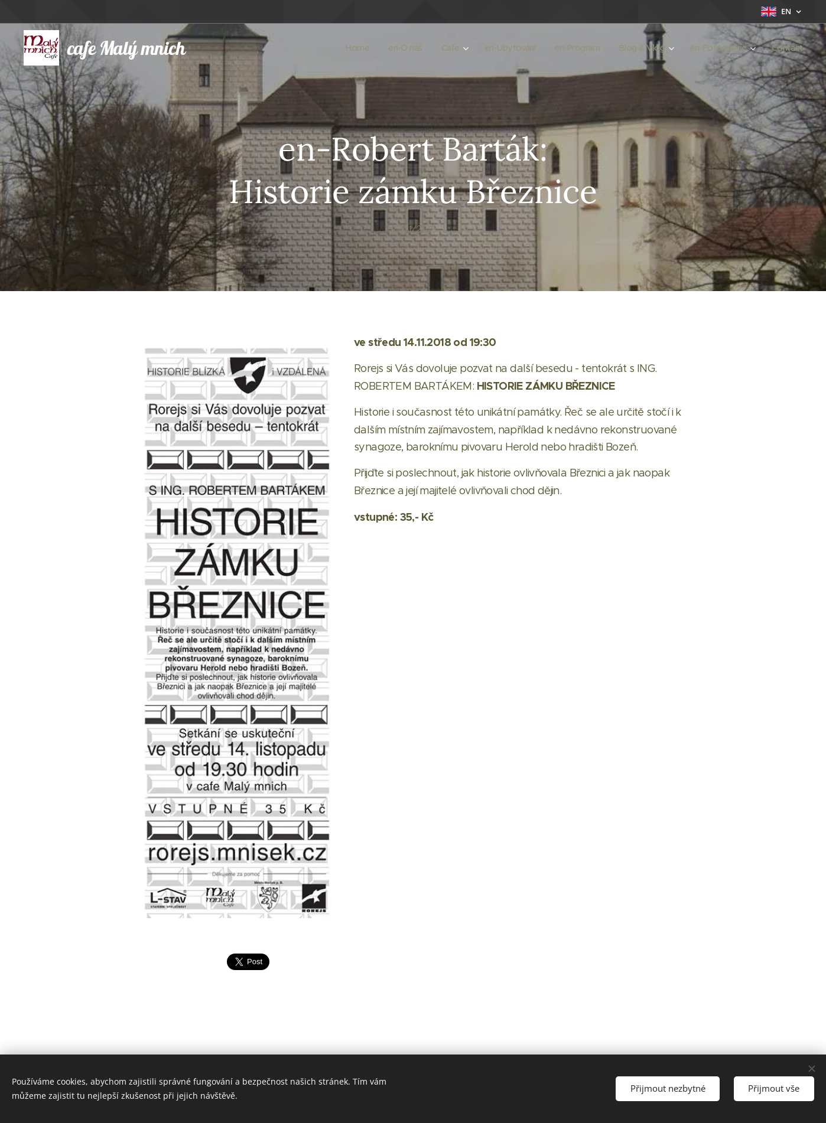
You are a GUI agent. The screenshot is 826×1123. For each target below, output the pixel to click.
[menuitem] (339, 48)
